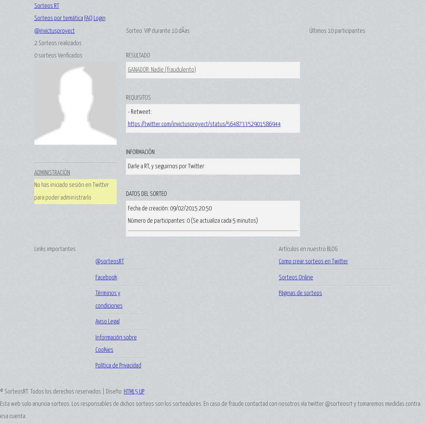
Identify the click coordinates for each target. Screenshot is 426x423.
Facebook (106, 278)
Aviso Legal (107, 322)
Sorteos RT (46, 6)
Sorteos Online (296, 278)
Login (99, 18)
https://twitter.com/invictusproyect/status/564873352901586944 (204, 124)
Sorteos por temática (58, 18)
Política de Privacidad (118, 366)
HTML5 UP (134, 392)
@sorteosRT (109, 261)
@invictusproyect (54, 31)
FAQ (88, 18)
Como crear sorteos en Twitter (313, 261)
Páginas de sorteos (300, 293)
